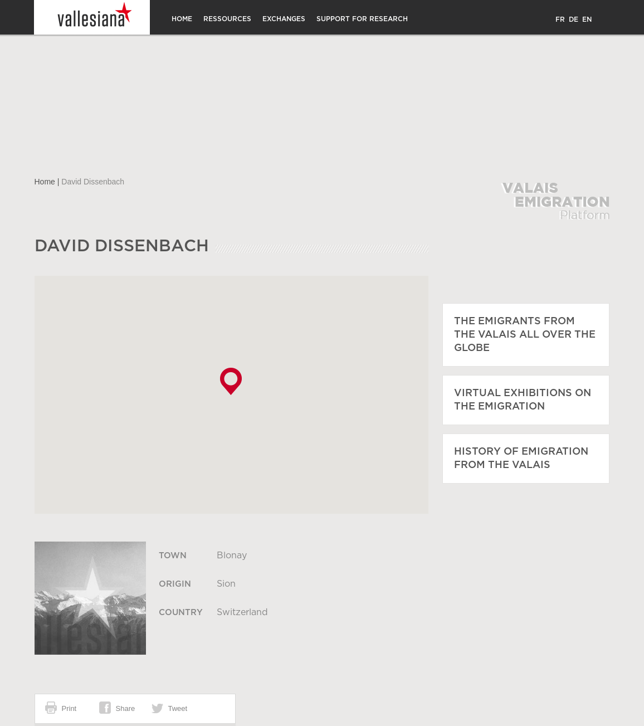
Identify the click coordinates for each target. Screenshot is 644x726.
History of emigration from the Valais (521, 458)
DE (573, 19)
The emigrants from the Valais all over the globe (525, 334)
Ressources (227, 19)
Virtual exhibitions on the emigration (522, 400)
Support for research (362, 19)
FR (560, 19)
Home (182, 19)
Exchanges (283, 19)
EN (587, 19)
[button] (231, 381)
